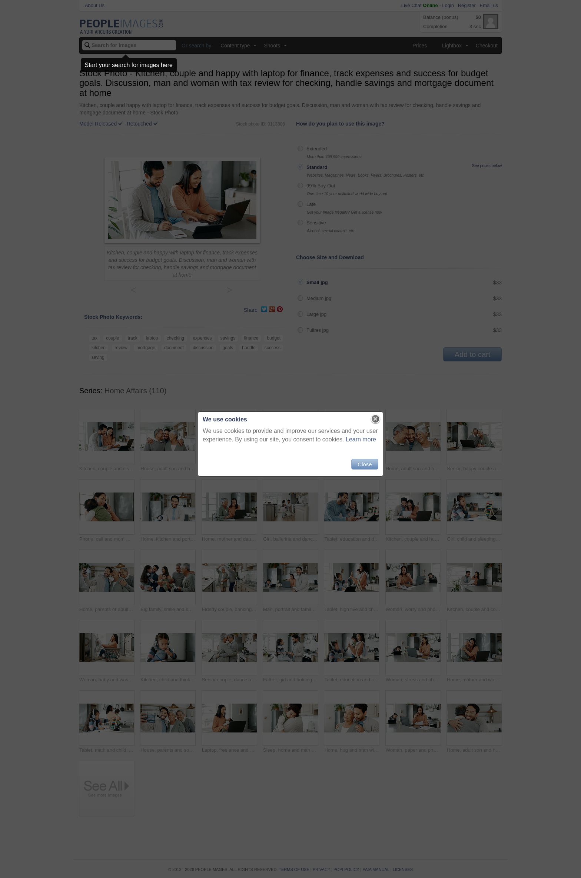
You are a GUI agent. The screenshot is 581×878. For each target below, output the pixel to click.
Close (365, 464)
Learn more (361, 439)
